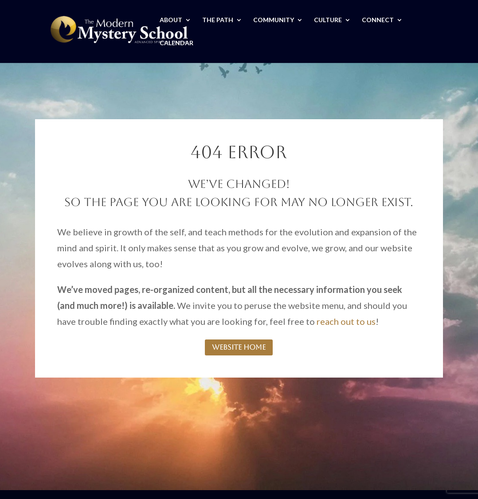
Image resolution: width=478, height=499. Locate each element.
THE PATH (217, 20)
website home (239, 347)
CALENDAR (176, 43)
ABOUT (171, 20)
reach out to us (346, 321)
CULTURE (328, 20)
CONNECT (378, 20)
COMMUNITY (273, 20)
